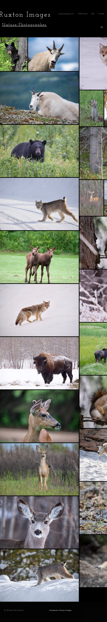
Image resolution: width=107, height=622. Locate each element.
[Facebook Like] (68, 27)
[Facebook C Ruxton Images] (60, 610)
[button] (83, 12)
